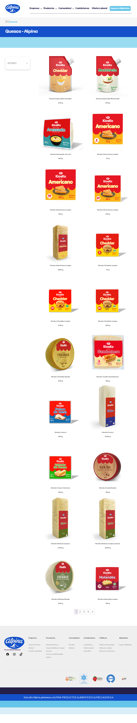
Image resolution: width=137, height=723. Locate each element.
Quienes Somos (34, 654)
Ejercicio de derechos (107, 660)
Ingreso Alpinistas (125, 654)
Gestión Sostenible (35, 660)
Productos (72, 7)
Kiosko (12, 72)
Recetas (72, 654)
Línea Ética (87, 660)
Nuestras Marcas (52, 654)
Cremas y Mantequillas (54, 663)
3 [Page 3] (84, 620)
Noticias (71, 657)
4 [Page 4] (88, 620)
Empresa (58, 7)
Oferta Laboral (123, 7)
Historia (31, 657)
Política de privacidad (106, 654)
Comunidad (88, 7)
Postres (48, 666)
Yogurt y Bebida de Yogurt (55, 657)
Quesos (49, 660)
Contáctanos (106, 7)
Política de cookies (105, 657)
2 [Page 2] (80, 620)
